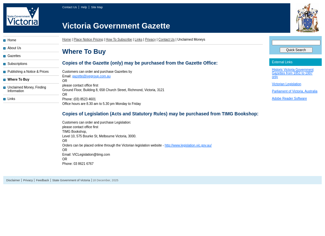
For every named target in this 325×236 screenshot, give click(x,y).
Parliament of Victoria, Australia (294, 91)
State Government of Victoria (71, 180)
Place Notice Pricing (88, 39)
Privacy (150, 39)
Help (84, 7)
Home (12, 40)
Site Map (97, 7)
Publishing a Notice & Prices (28, 71)
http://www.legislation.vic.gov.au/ (188, 145)
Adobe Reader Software (289, 98)
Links (11, 99)
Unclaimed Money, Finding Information (27, 89)
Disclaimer (13, 180)
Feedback (42, 180)
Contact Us (70, 7)
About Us (14, 48)
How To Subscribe (119, 39)
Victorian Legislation (286, 84)
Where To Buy (18, 79)
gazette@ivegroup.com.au (91, 76)
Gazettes (14, 56)
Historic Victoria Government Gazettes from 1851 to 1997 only (293, 73)
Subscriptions (17, 64)
